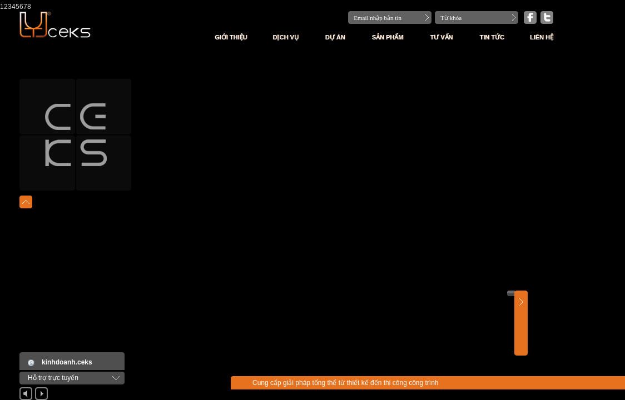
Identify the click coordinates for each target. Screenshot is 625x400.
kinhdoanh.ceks (67, 362)
